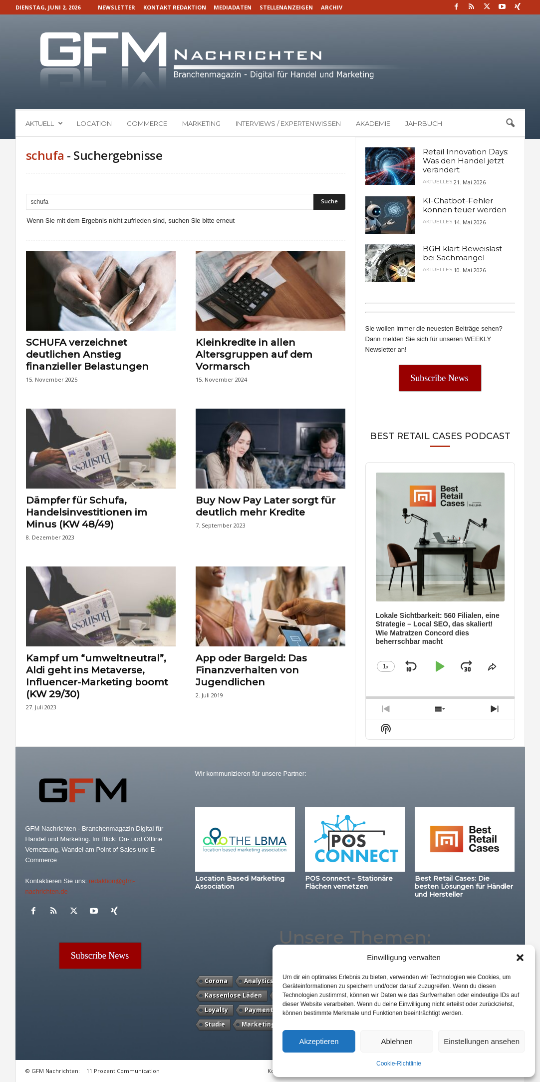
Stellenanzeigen (286, 7)
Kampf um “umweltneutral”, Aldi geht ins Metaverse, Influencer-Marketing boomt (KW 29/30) (97, 676)
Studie (215, 1024)
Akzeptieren (318, 1041)
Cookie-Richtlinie (398, 1063)
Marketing (201, 123)
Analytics (258, 981)
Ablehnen (396, 1041)
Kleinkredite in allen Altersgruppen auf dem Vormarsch (254, 354)
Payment (259, 1010)
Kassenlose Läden (233, 995)
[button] (520, 958)
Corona (216, 981)
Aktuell (44, 123)
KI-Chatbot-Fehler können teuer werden (465, 205)
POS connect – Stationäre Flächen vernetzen (349, 882)
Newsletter (116, 7)
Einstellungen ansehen (482, 1041)
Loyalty (216, 1010)
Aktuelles (437, 181)
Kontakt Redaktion (174, 7)
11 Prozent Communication (123, 1071)
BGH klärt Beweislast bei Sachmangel (462, 253)
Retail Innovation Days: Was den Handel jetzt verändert (466, 160)
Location (94, 123)
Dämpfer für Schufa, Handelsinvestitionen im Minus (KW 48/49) (86, 512)
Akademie (373, 123)
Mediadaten (233, 7)
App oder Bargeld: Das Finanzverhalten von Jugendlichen (251, 670)
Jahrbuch (423, 123)
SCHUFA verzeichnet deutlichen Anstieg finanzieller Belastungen (87, 354)
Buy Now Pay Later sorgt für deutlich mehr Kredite (265, 506)
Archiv (331, 7)
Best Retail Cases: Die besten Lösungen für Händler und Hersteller (464, 886)
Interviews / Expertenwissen (288, 123)
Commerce (147, 123)
